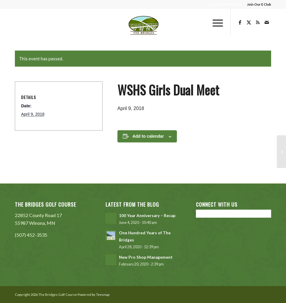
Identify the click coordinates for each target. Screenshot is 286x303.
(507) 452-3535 (31, 235)
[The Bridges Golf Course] (143, 22)
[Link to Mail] (266, 22)
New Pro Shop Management (146, 257)
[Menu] (215, 22)
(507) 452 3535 (230, 4)
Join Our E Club (259, 4)
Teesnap (102, 294)
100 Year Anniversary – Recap (147, 215)
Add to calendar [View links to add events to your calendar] (148, 136)
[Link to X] (248, 22)
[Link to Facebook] (239, 22)
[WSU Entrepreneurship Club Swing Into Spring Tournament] (281, 151)
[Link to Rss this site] (257, 22)
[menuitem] (257, 4)
